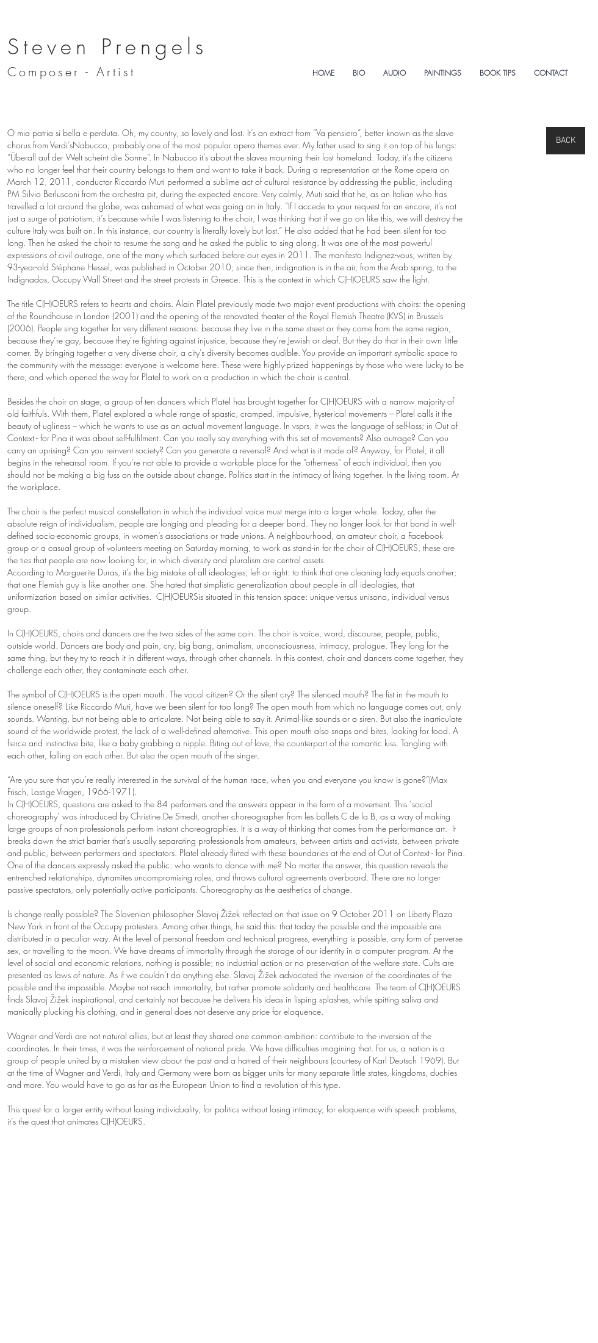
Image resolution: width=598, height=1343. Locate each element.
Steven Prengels (107, 46)
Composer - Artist (71, 71)
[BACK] (565, 140)
